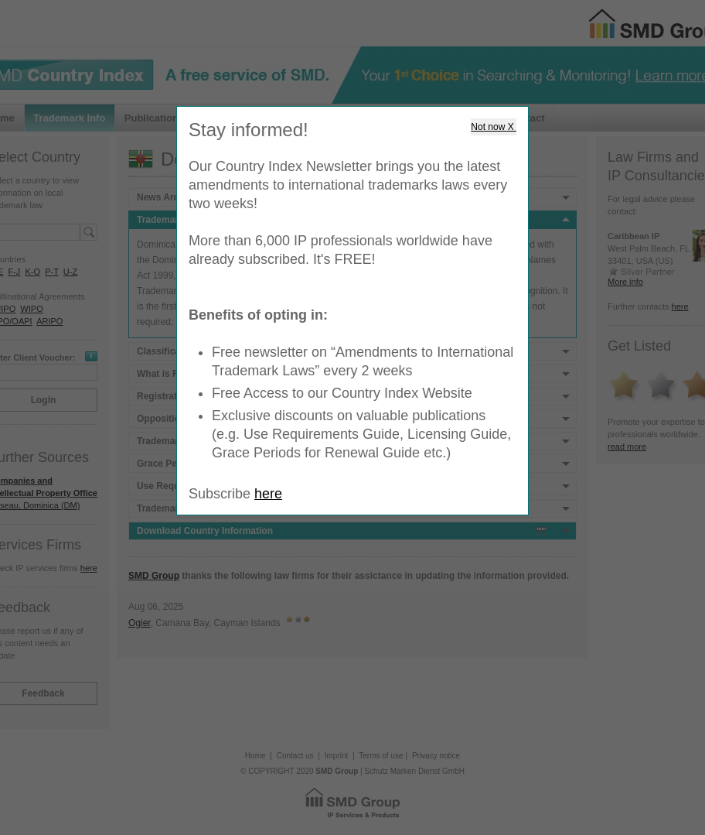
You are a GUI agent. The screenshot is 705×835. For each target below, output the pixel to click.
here (268, 493)
